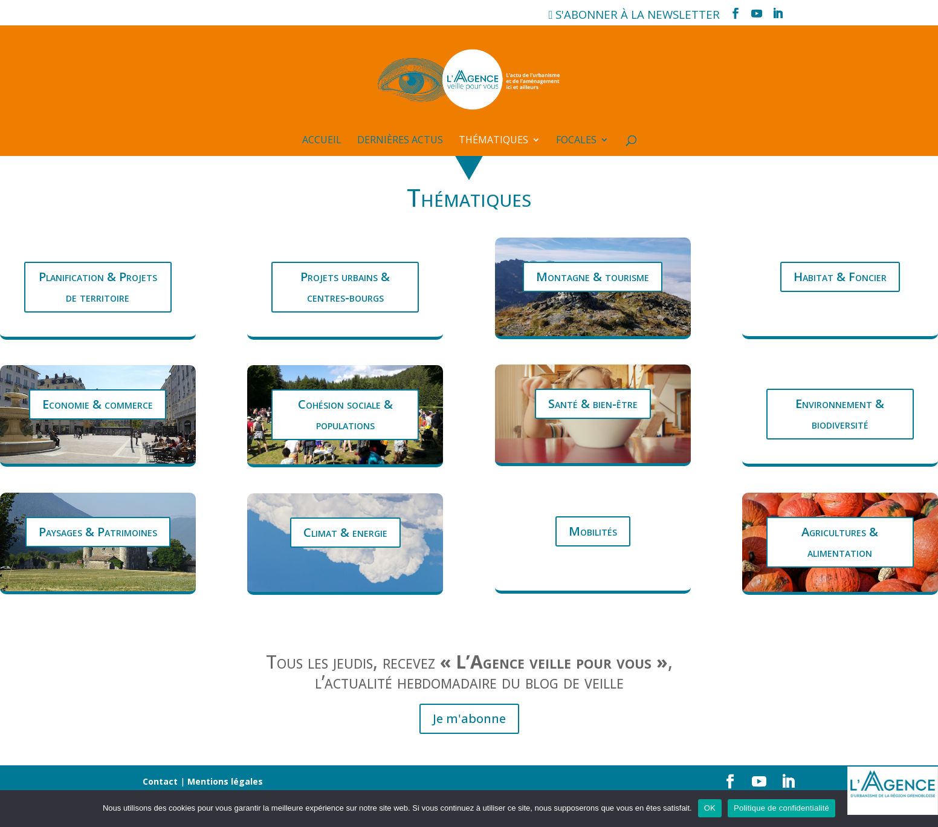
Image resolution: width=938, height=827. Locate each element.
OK (710, 807)
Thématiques (493, 140)
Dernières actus (400, 140)
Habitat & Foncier (840, 276)
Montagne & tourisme (592, 276)
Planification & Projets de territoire (98, 286)
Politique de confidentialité (781, 807)
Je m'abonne (469, 718)
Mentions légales (225, 781)
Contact (160, 781)
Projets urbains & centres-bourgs (345, 286)
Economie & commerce (97, 404)
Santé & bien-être (593, 403)
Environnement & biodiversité (839, 413)
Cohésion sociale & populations (345, 414)
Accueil (321, 140)
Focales (576, 140)
